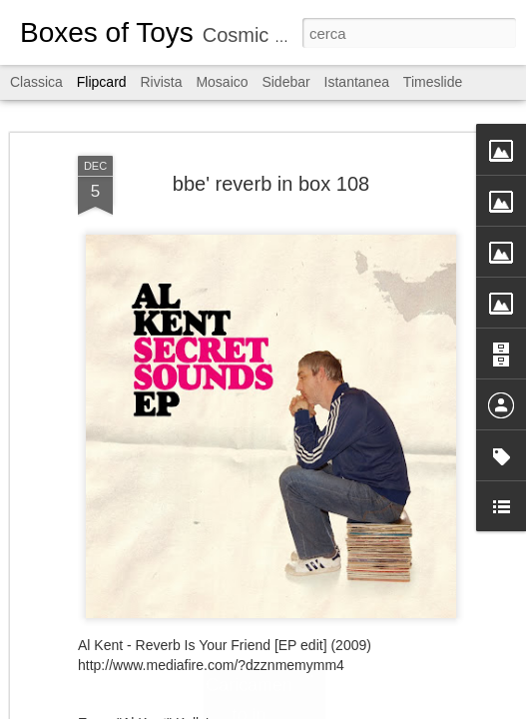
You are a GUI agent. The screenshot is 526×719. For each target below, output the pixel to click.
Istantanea (356, 82)
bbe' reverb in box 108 (271, 184)
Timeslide (432, 82)
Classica (36, 82)
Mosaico (222, 82)
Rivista (161, 82)
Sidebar (285, 82)
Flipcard (102, 82)
